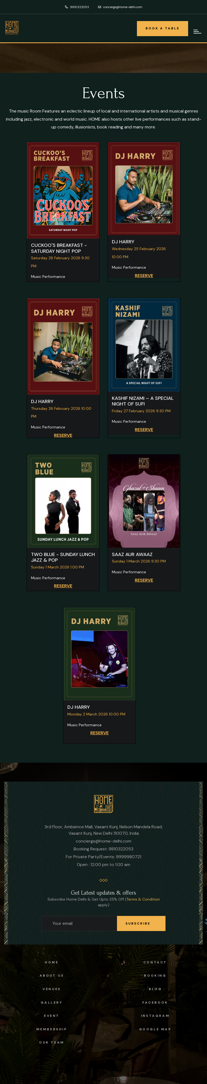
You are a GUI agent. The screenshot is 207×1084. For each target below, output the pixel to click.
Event (52, 1016)
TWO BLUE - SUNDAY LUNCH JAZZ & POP (63, 557)
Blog (155, 989)
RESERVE (144, 275)
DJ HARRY (123, 241)
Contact (155, 962)
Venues (52, 989)
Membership (51, 1029)
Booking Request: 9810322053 (103, 849)
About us (52, 975)
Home (51, 962)
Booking (155, 975)
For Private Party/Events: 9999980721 (103, 857)
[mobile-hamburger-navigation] (198, 31)
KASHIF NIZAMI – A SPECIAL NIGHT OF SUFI (143, 401)
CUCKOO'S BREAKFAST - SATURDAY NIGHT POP (59, 248)
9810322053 (77, 7)
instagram (155, 1016)
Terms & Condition (143, 899)
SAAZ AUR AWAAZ (132, 554)
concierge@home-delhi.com (120, 7)
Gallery (52, 1002)
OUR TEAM (51, 1042)
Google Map (155, 1029)
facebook (155, 1002)
